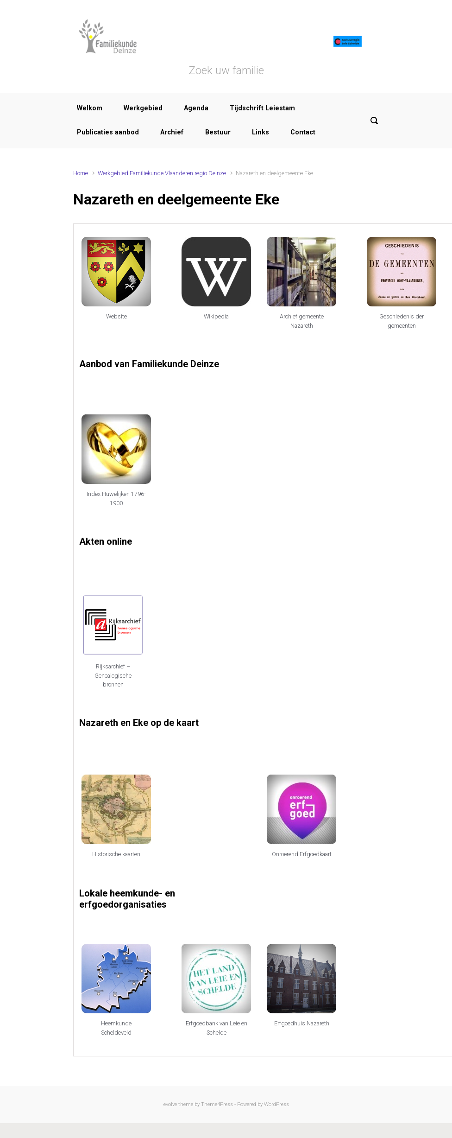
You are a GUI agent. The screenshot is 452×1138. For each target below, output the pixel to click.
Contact (302, 132)
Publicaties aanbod (108, 132)
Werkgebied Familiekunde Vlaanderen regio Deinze (162, 173)
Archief (172, 132)
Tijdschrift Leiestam (262, 108)
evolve (170, 1104)
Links (260, 132)
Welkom (89, 108)
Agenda (196, 108)
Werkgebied (143, 108)
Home (80, 173)
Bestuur (218, 132)
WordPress (276, 1104)
